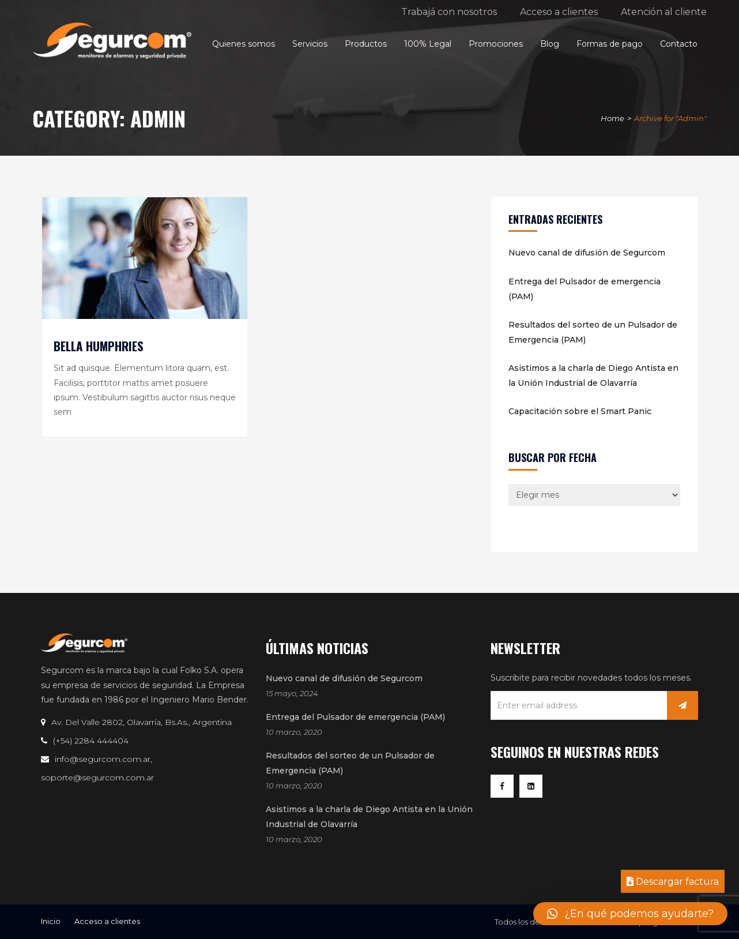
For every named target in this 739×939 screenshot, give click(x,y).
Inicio (51, 921)
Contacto (678, 44)
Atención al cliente (664, 11)
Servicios (309, 44)
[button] (630, 913)
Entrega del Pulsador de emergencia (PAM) (584, 289)
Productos (366, 44)
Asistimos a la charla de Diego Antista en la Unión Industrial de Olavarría (593, 375)
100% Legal (427, 44)
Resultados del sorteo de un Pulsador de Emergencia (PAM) (592, 332)
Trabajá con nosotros (449, 11)
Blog (549, 44)
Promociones (496, 44)
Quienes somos (243, 44)
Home (612, 118)
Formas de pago (609, 44)
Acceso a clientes (559, 11)
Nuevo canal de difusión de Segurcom (586, 252)
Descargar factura (673, 881)
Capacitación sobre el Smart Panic (579, 411)
